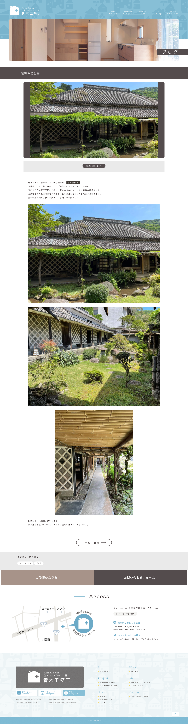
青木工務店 (37, 11)
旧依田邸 (71, 182)
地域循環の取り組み (108, 682)
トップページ (105, 671)
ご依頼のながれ (137, 685)
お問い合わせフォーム (140, 696)
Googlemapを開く (124, 614)
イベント (103, 696)
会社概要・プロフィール (140, 682)
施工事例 (134, 671)
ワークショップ (25, 563)
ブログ (38, 563)
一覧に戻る (92, 542)
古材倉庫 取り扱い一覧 (109, 685)
